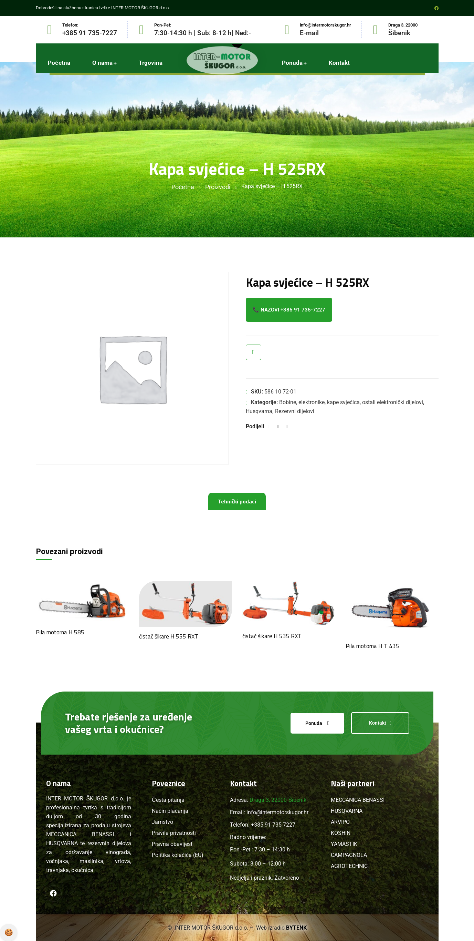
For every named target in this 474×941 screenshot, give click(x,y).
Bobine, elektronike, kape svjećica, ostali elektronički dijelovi (351, 402)
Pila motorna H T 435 (372, 646)
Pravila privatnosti (8, 932)
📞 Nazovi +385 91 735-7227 (289, 310)
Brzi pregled (253, 352)
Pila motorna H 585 (60, 632)
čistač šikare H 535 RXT (272, 636)
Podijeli (255, 426)
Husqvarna (259, 411)
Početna (182, 187)
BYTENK (296, 927)
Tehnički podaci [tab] (237, 501)
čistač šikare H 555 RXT (168, 636)
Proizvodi (217, 187)
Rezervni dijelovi (294, 411)
